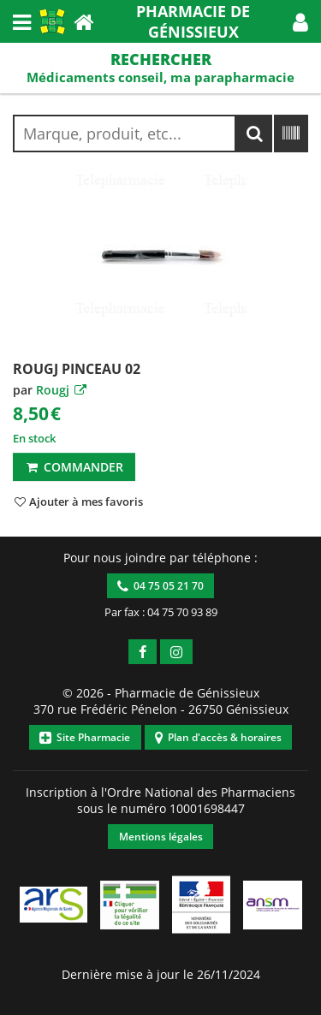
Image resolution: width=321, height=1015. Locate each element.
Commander (74, 467)
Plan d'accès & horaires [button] (218, 737)
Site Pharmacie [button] (84, 737)
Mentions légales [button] (161, 836)
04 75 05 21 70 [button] (160, 586)
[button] (300, 21)
